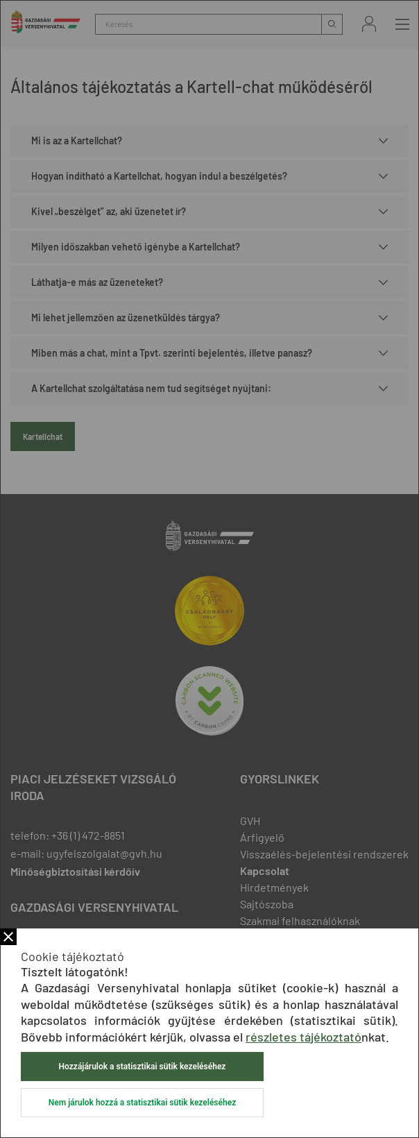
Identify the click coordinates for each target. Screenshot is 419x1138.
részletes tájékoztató (303, 1036)
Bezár (8, 936)
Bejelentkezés (369, 24)
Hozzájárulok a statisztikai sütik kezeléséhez (142, 1066)
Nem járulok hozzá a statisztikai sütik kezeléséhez (142, 1102)
